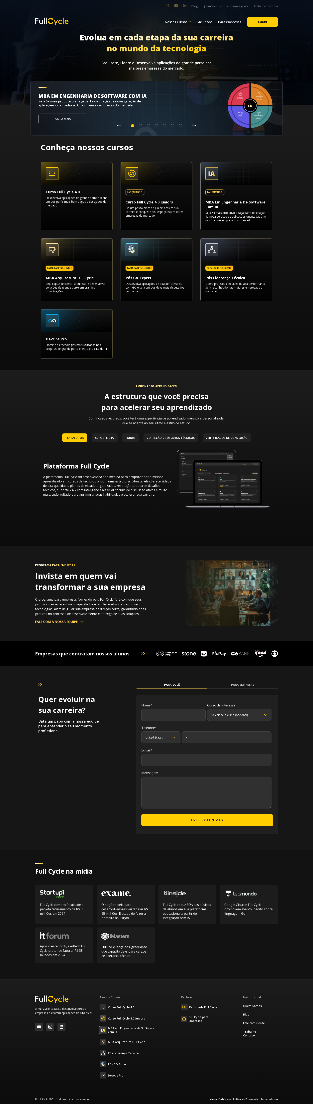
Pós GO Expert (114, 1064)
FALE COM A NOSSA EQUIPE (59, 621)
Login (262, 22)
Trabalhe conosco (266, 6)
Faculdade (204, 22)
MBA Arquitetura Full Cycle (122, 1042)
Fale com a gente (237, 6)
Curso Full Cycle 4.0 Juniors (122, 1018)
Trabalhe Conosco (249, 1033)
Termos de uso (269, 1099)
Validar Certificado (220, 1099)
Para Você (172, 685)
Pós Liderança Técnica (119, 1053)
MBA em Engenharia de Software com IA (127, 1030)
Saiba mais (63, 119)
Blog (194, 6)
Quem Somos (212, 6)
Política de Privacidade (246, 1099)
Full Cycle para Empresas (195, 1019)
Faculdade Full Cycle (199, 1007)
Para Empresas (242, 685)
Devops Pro (111, 1075)
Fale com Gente (254, 1023)
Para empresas (229, 22)
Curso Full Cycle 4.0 (117, 1007)
